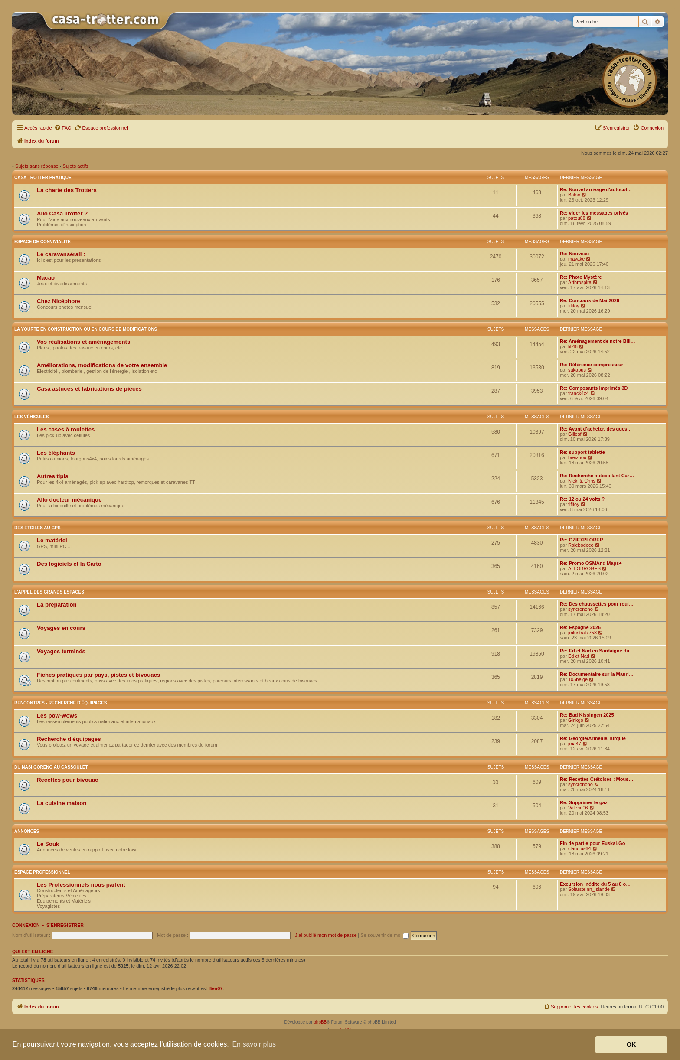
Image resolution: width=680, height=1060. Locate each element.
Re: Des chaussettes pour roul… (597, 604)
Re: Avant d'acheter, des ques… (596, 428)
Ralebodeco (581, 545)
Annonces (26, 831)
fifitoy (573, 305)
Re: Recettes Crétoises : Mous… (596, 779)
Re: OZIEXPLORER (581, 539)
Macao (46, 277)
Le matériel (52, 540)
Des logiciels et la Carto (69, 564)
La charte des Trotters (67, 190)
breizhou (577, 457)
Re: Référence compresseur (591, 364)
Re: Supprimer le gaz (583, 802)
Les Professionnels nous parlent (81, 884)
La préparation (57, 604)
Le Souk (48, 844)
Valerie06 (578, 807)
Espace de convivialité (42, 241)
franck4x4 (578, 393)
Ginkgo (575, 720)
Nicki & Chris (581, 480)
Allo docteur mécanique (69, 499)
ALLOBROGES (584, 568)
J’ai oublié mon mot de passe (325, 935)
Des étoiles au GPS (37, 527)
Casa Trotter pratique (43, 177)
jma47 (574, 743)
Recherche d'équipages (69, 739)
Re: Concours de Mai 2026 (589, 300)
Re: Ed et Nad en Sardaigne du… (597, 650)
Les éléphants (56, 453)
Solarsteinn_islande (589, 889)
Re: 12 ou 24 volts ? (582, 499)
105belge (578, 679)
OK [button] (631, 1044)
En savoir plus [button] (254, 1044)
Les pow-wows (57, 715)
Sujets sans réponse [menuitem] (37, 166)
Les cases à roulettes (66, 429)
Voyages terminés (61, 651)
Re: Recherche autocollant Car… (597, 475)
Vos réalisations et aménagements (83, 342)
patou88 (576, 218)
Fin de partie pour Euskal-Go (592, 843)
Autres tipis (53, 476)
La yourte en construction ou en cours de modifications (85, 329)
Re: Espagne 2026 (580, 627)
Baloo (574, 194)
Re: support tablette (582, 452)
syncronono (580, 609)
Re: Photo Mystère (581, 277)
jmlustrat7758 (582, 632)
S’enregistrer (65, 925)
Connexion (26, 925)
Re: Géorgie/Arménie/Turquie (593, 738)
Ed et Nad (578, 656)
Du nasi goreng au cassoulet (51, 767)
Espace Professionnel (42, 872)
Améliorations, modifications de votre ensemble (102, 365)
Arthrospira (580, 282)
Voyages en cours (61, 628)
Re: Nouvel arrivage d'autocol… (596, 189)
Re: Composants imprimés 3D (594, 388)
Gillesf (575, 434)
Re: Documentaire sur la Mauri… (597, 674)
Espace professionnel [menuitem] (101, 127)
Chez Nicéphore (58, 301)
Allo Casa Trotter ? (62, 213)
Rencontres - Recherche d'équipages (60, 703)
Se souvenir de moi (385, 935)
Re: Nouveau (574, 253)
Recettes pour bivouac (67, 779)
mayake (576, 258)
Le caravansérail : (61, 254)
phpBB (320, 1022)
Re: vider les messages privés (594, 212)
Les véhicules (31, 416)
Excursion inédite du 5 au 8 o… (595, 884)
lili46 (573, 346)
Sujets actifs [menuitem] (75, 166)
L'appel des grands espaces (49, 592)
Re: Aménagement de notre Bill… (597, 341)
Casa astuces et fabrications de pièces (89, 388)
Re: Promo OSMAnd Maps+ (591, 563)
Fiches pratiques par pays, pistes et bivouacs (98, 675)
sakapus (577, 369)
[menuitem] (63, 128)
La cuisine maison (61, 803)
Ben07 (215, 988)
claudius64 (579, 848)
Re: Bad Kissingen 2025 (587, 715)
